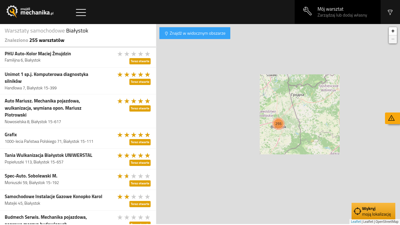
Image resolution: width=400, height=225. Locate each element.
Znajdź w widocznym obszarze (197, 33)
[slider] (134, 53)
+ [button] (393, 31)
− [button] (393, 39)
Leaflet (356, 221)
